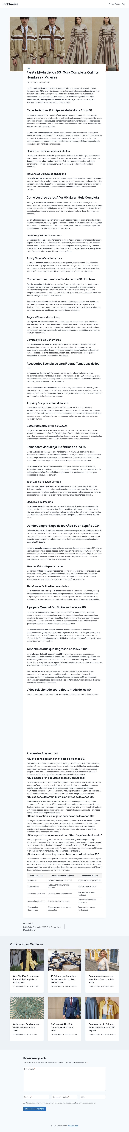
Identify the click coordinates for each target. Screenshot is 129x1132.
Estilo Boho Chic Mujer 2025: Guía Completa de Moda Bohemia (43, 926)
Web (83, 1097)
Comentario (29, 1069)
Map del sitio (73, 1126)
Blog (123, 4)
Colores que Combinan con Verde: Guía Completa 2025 (26, 1027)
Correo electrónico (61, 1097)
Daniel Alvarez (33, 82)
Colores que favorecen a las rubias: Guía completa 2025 (101, 979)
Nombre (28, 1097)
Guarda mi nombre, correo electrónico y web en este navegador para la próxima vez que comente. (61, 1103)
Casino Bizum (114, 4)
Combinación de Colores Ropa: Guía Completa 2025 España (102, 1027)
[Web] (93, 1097)
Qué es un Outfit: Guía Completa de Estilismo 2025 (62, 1027)
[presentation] (27, 960)
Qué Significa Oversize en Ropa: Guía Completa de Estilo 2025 (26, 979)
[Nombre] (36, 1097)
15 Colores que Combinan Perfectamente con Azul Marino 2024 (63, 979)
